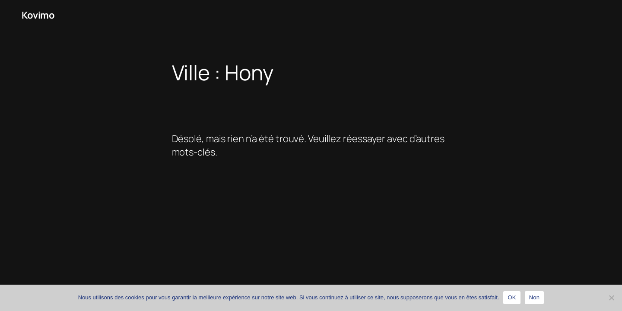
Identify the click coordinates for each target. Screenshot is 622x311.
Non (534, 297)
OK (512, 297)
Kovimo (38, 15)
